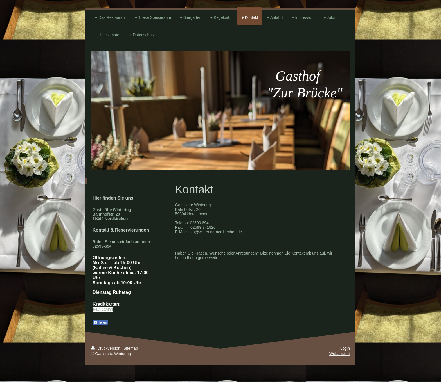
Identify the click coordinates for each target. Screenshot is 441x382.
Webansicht (339, 353)
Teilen (100, 322)
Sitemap (130, 348)
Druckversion (106, 348)
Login (345, 348)
